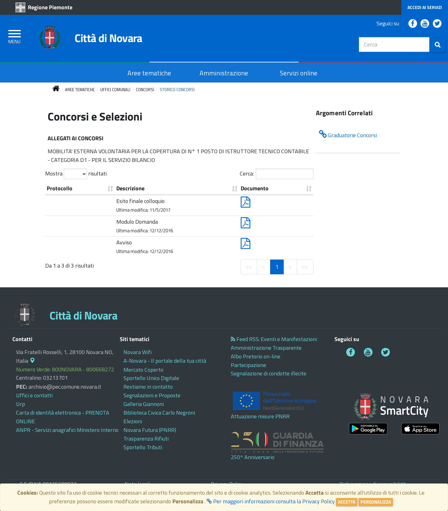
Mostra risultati (76, 174)
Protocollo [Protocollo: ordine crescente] (59, 188)
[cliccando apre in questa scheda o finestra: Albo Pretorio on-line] (255, 356)
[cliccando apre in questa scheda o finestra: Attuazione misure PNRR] (284, 404)
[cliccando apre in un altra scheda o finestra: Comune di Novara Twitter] (437, 23)
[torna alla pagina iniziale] (55, 90)
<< (249, 267)
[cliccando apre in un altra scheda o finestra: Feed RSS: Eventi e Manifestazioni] (274, 339)
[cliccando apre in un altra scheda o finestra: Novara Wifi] (137, 352)
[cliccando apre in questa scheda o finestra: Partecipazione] (248, 365)
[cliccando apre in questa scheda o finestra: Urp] (20, 404)
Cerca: (277, 174)
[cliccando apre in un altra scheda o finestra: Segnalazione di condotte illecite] (268, 373)
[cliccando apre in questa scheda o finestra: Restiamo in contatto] (148, 386)
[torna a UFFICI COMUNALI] (115, 90)
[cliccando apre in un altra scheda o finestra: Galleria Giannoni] (143, 404)
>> (305, 267)
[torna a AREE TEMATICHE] (80, 90)
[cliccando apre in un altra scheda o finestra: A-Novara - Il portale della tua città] (164, 361)
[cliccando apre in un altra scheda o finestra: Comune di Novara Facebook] (412, 23)
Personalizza (375, 501)
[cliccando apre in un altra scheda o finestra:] (368, 428)
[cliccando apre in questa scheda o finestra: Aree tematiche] (149, 73)
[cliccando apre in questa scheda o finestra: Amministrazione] (224, 73)
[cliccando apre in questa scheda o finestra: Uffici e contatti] (34, 395)
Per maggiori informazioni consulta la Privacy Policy (271, 501)
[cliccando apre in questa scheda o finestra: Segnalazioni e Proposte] (151, 395)
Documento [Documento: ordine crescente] (255, 188)
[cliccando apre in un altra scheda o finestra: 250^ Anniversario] (284, 446)
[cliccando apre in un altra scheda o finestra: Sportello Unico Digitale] (151, 378)
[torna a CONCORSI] (145, 90)
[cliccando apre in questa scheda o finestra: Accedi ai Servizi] (424, 7)
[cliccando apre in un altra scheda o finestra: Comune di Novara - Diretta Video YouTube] (425, 23)
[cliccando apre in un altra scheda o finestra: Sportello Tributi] (142, 447)
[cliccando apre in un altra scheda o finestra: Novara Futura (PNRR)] (149, 430)
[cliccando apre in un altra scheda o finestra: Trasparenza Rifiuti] (146, 438)
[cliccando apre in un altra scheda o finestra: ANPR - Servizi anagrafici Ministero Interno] (67, 430)
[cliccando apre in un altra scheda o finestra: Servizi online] (298, 73)
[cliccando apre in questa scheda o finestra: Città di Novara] (89, 40)
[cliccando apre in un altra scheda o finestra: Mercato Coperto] (143, 369)
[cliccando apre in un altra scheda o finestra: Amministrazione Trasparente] (266, 348)
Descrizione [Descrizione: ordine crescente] (130, 188)
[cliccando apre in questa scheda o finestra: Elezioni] (132, 421)
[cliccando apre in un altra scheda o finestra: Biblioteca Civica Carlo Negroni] (159, 412)
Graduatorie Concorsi (348, 134)
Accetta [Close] (346, 501)
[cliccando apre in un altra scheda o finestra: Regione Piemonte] (45, 7)
